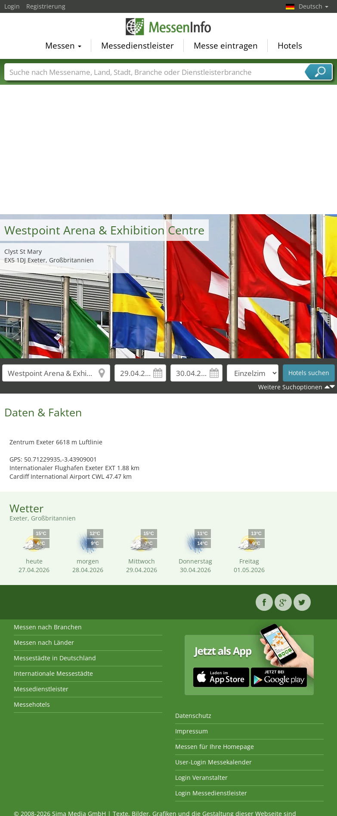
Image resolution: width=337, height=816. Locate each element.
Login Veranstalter (201, 777)
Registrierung (45, 6)
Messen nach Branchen (48, 627)
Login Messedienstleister (211, 793)
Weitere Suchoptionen (290, 387)
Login (12, 6)
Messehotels (32, 704)
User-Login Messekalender (213, 762)
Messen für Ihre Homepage (214, 746)
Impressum (191, 731)
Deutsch (313, 6)
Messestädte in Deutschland (55, 658)
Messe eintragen (226, 46)
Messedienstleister (137, 46)
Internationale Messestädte (53, 673)
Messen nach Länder (44, 642)
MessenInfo (169, 27)
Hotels (290, 46)
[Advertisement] (168, 149)
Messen (63, 46)
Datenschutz (193, 715)
